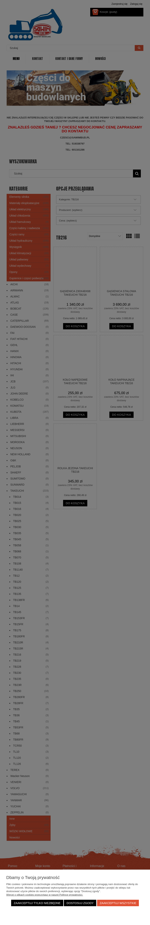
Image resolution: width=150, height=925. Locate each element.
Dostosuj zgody (80, 903)
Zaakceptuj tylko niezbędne (37, 903)
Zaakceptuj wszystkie (118, 903)
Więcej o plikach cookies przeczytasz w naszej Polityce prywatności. (44, 894)
